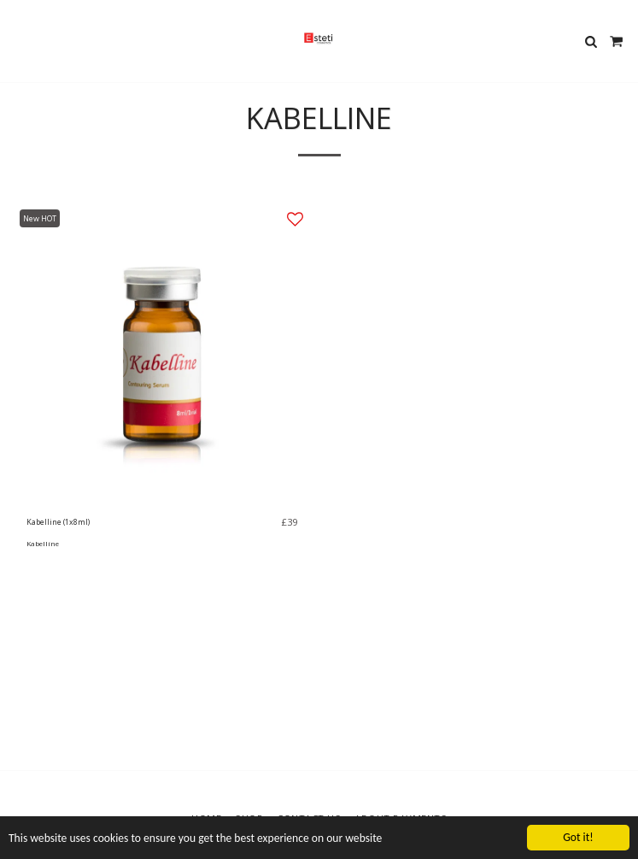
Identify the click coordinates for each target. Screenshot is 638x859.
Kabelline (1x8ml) (58, 521)
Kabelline (42, 543)
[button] (18, 40)
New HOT (39, 218)
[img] (162, 353)
